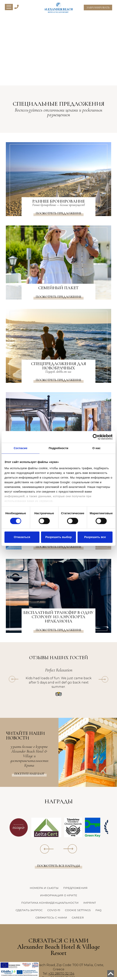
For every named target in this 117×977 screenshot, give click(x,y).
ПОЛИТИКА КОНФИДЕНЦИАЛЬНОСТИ (50, 902)
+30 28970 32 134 (61, 973)
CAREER (78, 917)
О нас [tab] (96, 448)
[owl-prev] (13, 679)
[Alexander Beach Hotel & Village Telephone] (16, 6)
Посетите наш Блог (29, 774)
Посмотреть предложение (58, 213)
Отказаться (22, 537)
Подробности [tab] (58, 448)
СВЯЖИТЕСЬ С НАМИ (51, 917)
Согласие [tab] (20, 448)
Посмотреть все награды (58, 866)
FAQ (98, 910)
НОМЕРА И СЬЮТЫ (44, 888)
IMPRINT (89, 902)
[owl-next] (103, 679)
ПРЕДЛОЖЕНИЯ (75, 888)
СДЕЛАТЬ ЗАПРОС (29, 910)
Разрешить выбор (58, 537)
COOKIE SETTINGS (78, 910)
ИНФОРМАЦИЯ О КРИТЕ (58, 895)
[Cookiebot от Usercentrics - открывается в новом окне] (96, 437)
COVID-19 (53, 910)
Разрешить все (95, 537)
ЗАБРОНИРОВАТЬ (97, 7)
